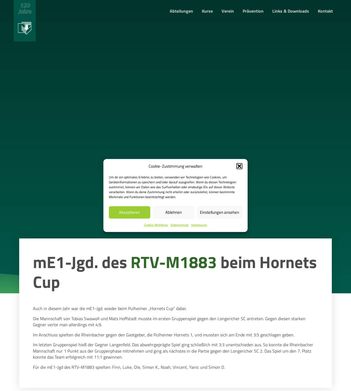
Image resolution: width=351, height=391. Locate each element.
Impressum (199, 224)
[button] (239, 166)
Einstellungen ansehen (219, 212)
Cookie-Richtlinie (156, 224)
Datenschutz (179, 224)
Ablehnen (173, 212)
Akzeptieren (129, 212)
